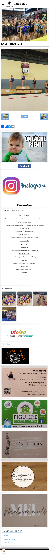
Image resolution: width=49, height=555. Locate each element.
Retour (24, 116)
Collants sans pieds (9, 539)
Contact (5, 535)
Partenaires (6, 344)
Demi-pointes (7, 542)
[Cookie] (4, 551)
